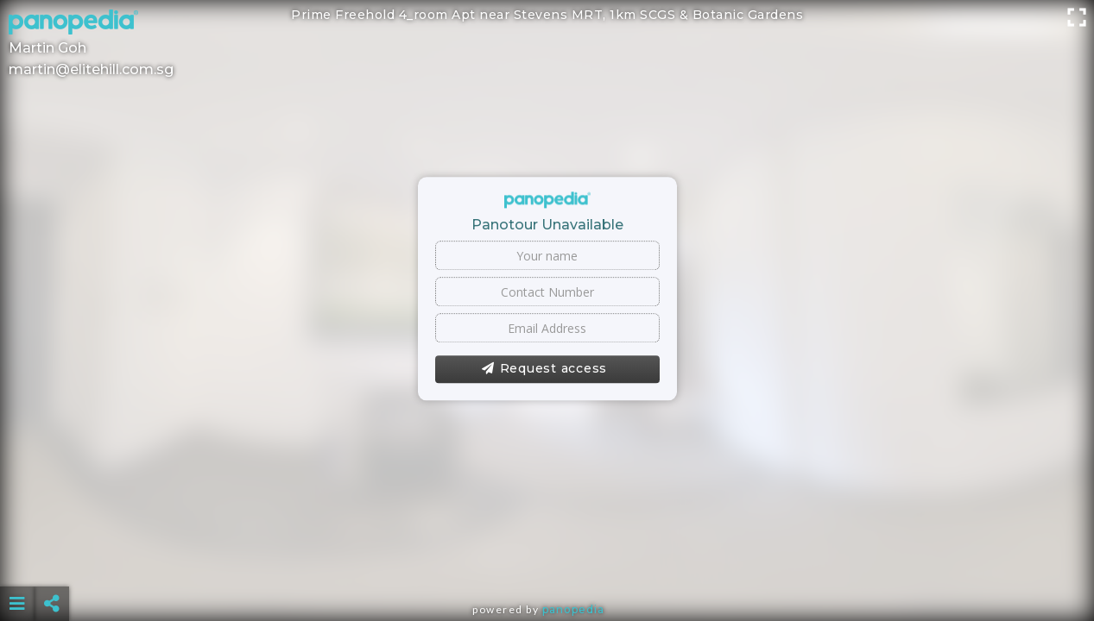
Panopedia (573, 609)
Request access (544, 369)
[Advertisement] (547, 560)
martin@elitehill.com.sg (91, 69)
